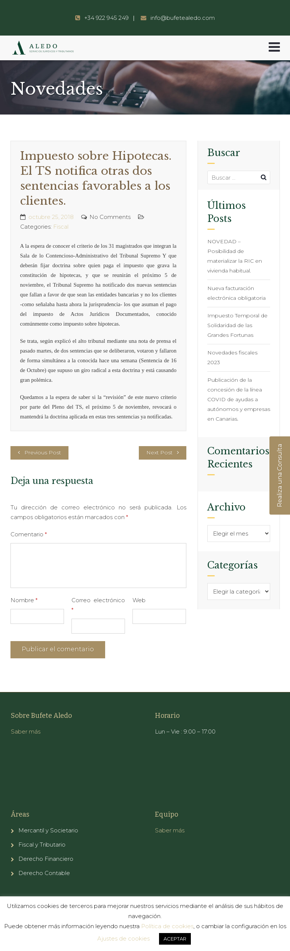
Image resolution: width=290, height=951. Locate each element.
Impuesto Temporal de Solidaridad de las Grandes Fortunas (237, 325)
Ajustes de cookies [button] (123, 938)
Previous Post (42, 452)
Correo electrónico (98, 605)
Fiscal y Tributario (41, 844)
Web (139, 600)
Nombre (23, 600)
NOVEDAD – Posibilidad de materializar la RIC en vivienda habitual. (234, 256)
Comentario (28, 534)
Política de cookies (167, 926)
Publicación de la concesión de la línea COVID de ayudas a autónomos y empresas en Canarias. (238, 399)
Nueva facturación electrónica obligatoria (236, 293)
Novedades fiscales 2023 (232, 357)
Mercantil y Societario (48, 830)
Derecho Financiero (45, 858)
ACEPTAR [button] (175, 939)
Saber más (25, 731)
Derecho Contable (44, 873)
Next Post (159, 452)
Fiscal (60, 226)
